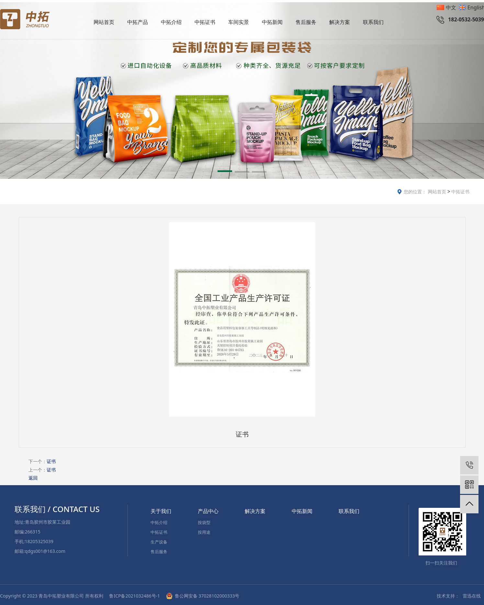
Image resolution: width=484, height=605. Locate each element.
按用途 (204, 530)
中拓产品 (137, 22)
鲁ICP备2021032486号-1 (135, 593)
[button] (225, 170)
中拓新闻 (272, 22)
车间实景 (238, 22)
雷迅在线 (472, 593)
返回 (33, 475)
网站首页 (104, 22)
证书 (51, 459)
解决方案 (339, 22)
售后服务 (306, 22)
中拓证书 (205, 22)
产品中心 (208, 508)
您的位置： (415, 189)
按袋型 (204, 520)
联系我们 (373, 22)
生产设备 (159, 539)
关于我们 (161, 508)
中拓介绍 (171, 22)
